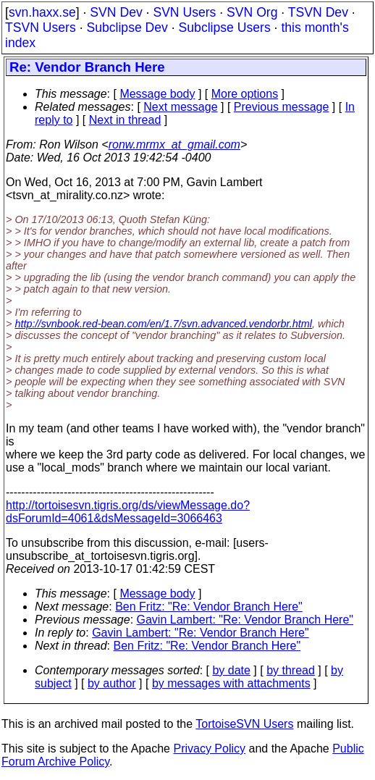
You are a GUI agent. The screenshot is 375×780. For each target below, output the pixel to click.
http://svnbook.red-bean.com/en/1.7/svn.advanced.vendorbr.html (163, 324)
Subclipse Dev (126, 27)
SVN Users (184, 12)
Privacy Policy (209, 748)
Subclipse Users (225, 27)
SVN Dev (116, 12)
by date (231, 670)
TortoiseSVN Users (244, 724)
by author (112, 683)
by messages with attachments (231, 683)
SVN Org (252, 12)
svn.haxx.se (42, 12)
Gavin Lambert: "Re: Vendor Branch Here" (245, 619)
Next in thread (125, 120)
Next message (180, 107)
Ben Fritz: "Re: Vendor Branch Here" (209, 606)
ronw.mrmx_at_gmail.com (174, 144)
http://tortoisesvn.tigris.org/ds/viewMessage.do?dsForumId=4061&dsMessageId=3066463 (128, 511)
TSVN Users (40, 27)
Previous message (281, 107)
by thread (290, 670)
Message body (157, 94)
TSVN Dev (318, 12)
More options (245, 94)
